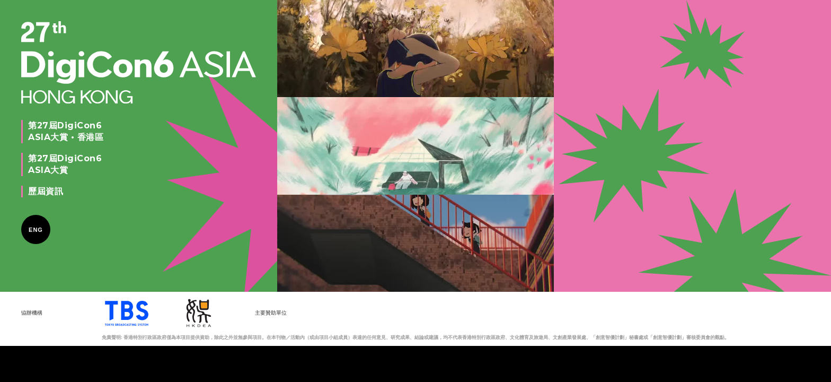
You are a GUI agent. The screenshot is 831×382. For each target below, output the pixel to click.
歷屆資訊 (45, 191)
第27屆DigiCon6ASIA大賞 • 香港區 (65, 131)
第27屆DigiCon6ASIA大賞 (65, 164)
